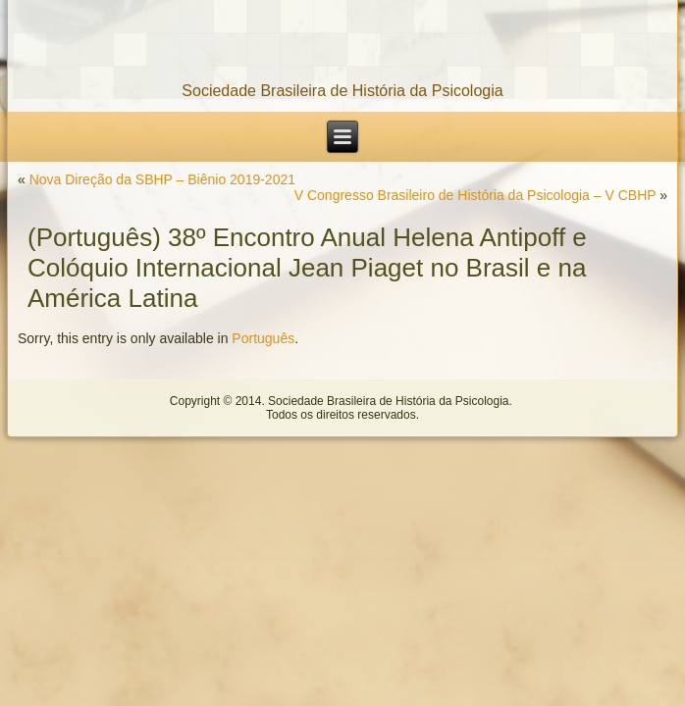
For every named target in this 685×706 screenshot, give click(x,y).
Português (263, 338)
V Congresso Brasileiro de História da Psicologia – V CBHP (475, 195)
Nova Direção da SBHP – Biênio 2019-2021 (162, 179)
